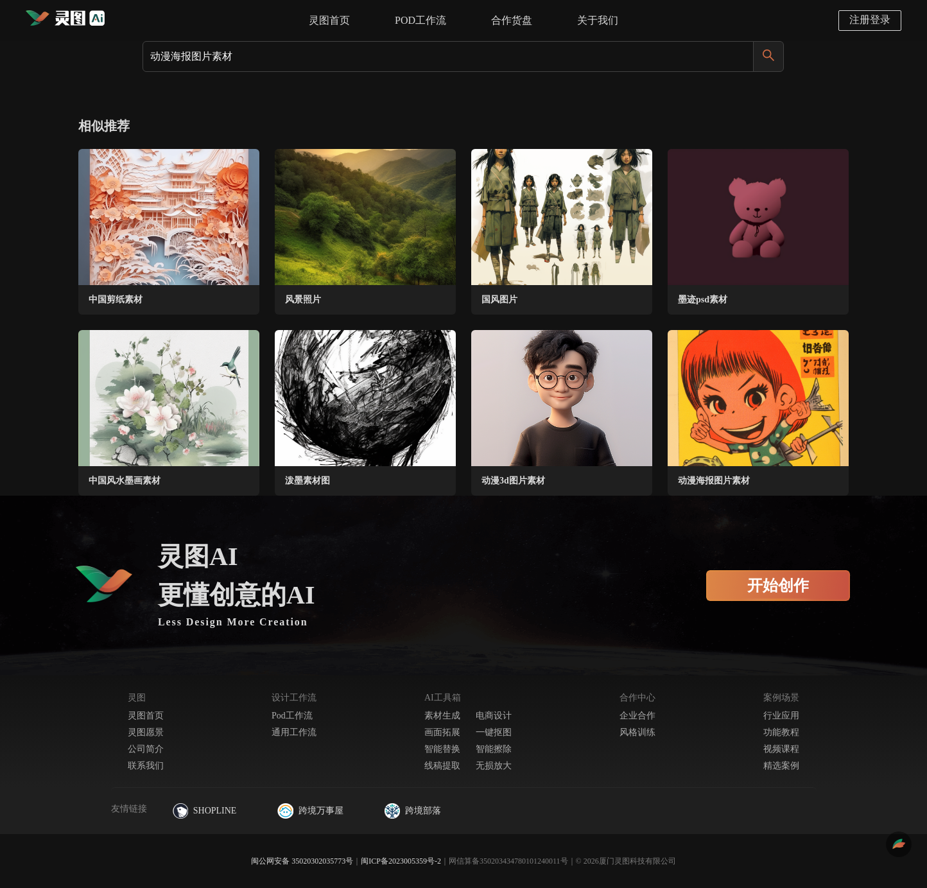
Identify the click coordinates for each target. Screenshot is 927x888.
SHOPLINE (205, 811)
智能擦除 (494, 749)
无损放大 (494, 765)
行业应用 (781, 715)
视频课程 (781, 749)
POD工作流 (420, 20)
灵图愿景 (146, 732)
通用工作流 (294, 732)
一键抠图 (494, 732)
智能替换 (442, 749)
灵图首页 (329, 20)
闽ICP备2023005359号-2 (401, 861)
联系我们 (146, 765)
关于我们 (597, 20)
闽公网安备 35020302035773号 (302, 861)
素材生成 (442, 715)
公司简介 (146, 749)
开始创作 (778, 585)
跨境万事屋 (310, 811)
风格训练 (637, 732)
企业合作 (637, 715)
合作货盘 (511, 20)
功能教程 (781, 732)
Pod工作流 (292, 715)
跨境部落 (413, 811)
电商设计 (494, 715)
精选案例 (781, 765)
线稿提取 (442, 765)
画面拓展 (442, 732)
